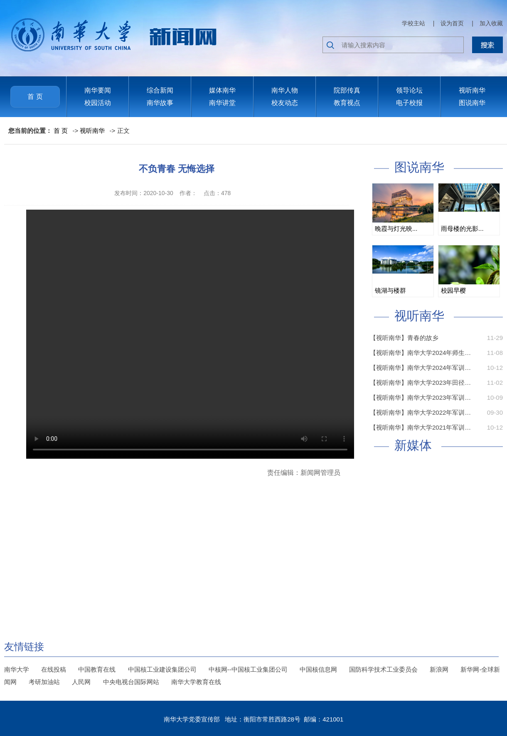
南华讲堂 (222, 102)
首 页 (34, 96)
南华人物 (284, 90)
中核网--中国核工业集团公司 (248, 669)
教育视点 (347, 102)
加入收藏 (491, 23)
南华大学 (16, 669)
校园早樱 (453, 290)
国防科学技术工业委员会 (383, 669)
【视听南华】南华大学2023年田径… (420, 382)
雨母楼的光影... (462, 228)
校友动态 (284, 102)
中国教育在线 (97, 669)
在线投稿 (53, 669)
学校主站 (413, 23)
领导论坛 (409, 90)
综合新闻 (160, 90)
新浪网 (439, 669)
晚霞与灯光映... (396, 228)
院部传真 (347, 90)
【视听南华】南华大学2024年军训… (420, 367)
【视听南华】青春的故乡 (404, 337)
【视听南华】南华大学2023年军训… (420, 397)
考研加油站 (44, 681)
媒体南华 (222, 90)
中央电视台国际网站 (131, 681)
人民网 (81, 681)
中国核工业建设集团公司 (162, 669)
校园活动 (97, 102)
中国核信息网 (318, 669)
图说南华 (472, 102)
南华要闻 (97, 90)
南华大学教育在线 (196, 681)
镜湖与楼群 (390, 290)
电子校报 (409, 102)
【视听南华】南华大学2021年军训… (420, 427)
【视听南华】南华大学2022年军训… (420, 412)
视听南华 (472, 90)
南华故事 (160, 102)
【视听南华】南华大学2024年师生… (420, 352)
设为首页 (452, 23)
